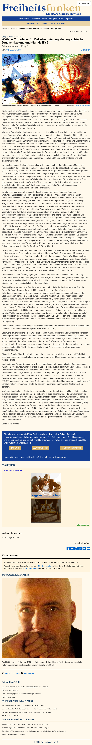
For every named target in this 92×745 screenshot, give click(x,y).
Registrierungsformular (30, 568)
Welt (38, 23)
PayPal (15, 448)
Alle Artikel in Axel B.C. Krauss (12, 716)
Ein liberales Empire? (10, 690)
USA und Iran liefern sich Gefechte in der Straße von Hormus (25, 687)
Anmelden (84, 3)
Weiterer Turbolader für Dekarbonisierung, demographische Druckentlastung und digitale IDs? (46, 39)
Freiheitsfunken (24, 19)
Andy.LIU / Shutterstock (82, 106)
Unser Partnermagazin (12, 470)
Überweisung (40, 448)
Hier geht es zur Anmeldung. (53, 457)
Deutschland (30, 23)
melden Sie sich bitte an (44, 566)
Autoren (44, 19)
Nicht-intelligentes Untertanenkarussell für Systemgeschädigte (25, 728)
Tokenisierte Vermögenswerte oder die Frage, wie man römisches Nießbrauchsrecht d (34, 731)
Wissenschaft (61, 23)
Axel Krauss (28, 673)
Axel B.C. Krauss (13, 50)
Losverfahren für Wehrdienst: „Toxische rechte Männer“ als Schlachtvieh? (29, 709)
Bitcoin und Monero (71, 448)
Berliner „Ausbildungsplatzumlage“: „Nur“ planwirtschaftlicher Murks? (27, 712)
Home (4, 29)
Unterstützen (36, 19)
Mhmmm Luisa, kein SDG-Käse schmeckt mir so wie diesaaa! (25, 724)
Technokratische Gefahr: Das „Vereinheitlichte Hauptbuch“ (24, 705)
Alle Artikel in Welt (8, 697)
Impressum (69, 19)
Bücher (61, 19)
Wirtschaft (45, 23)
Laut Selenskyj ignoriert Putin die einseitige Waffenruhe (22, 694)
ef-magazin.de (83, 525)
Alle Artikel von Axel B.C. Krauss (13, 734)
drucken (85, 50)
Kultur (53, 23)
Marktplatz (53, 19)
